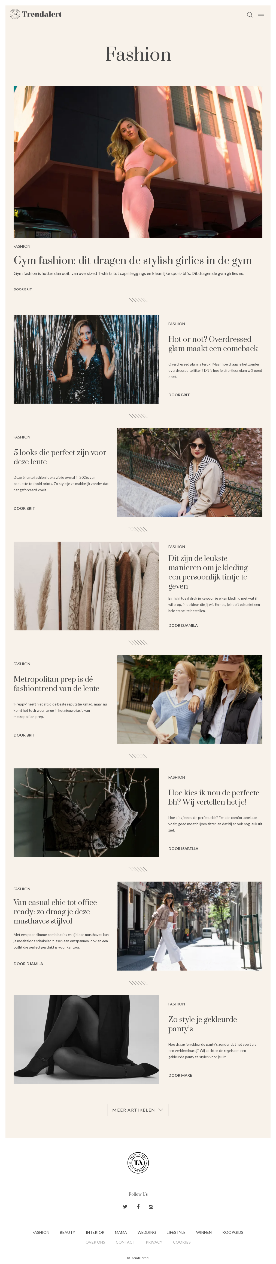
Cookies (182, 1242)
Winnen (204, 1232)
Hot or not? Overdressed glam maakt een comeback (213, 344)
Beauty (67, 1232)
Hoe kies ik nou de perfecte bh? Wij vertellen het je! (213, 797)
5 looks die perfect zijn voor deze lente (60, 457)
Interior (95, 1232)
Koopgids (232, 1232)
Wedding (147, 1232)
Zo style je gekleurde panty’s (202, 1024)
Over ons (95, 1242)
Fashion (41, 1232)
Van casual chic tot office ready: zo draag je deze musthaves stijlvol (55, 912)
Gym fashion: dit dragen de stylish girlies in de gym (133, 261)
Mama (121, 1232)
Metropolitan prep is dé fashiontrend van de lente (56, 684)
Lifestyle (176, 1232)
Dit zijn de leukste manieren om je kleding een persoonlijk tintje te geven (208, 572)
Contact (125, 1242)
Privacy (154, 1242)
